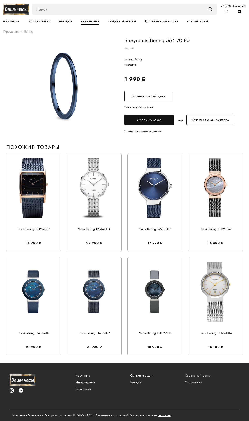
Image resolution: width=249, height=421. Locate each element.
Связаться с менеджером (210, 118)
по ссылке (164, 415)
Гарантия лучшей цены (148, 96)
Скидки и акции (122, 21)
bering (28, 31)
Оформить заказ (149, 119)
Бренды (65, 21)
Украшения (90, 21)
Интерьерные (39, 21)
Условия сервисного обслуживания (142, 131)
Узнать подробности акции (138, 107)
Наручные (11, 21)
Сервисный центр (162, 21)
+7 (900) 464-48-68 (233, 6)
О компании (197, 21)
